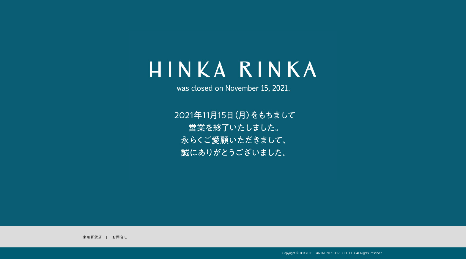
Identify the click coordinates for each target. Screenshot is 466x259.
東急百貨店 (92, 237)
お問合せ (120, 237)
